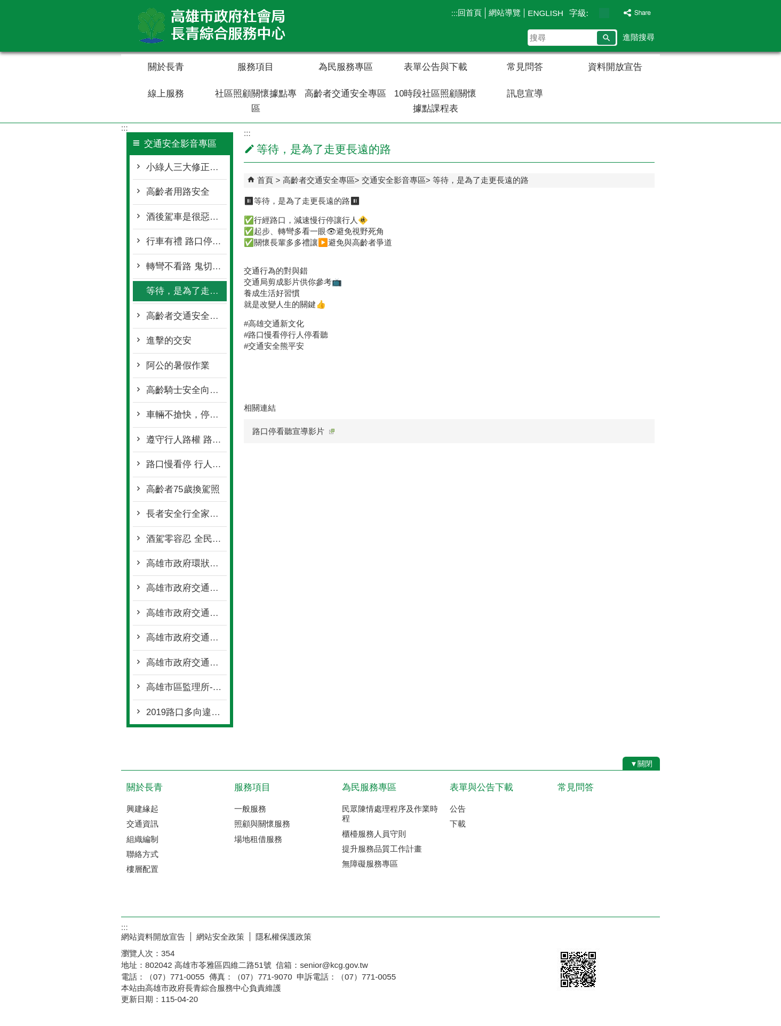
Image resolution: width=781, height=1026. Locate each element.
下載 (458, 823)
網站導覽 (505, 12)
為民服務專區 (345, 67)
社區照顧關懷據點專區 (256, 101)
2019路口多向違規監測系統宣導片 (186, 712)
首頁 (265, 180)
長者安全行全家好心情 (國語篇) (186, 514)
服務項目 (255, 67)
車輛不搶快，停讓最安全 (186, 415)
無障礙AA (621, 935)
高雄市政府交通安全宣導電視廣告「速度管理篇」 (186, 588)
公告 (458, 808)
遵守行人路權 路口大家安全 (186, 440)
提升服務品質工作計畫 (382, 848)
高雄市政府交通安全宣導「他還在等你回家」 (186, 637)
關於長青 (166, 67)
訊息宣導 (525, 94)
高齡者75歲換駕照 (183, 489)
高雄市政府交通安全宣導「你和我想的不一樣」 (186, 613)
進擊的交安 (169, 340)
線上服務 (166, 94)
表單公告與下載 (435, 67)
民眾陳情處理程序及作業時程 (390, 813)
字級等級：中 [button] (604, 13)
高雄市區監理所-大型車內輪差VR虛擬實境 (186, 687)
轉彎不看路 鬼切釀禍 (186, 266)
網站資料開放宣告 (153, 936)
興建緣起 (142, 808)
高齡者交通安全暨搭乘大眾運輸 (186, 316)
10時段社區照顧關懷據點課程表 (435, 101)
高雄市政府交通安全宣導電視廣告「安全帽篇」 (186, 663)
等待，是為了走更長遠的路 (186, 291)
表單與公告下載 (481, 787)
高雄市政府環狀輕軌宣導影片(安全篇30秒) (186, 563)
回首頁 (470, 12)
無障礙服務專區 (370, 863)
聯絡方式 (142, 854)
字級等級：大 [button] (615, 13)
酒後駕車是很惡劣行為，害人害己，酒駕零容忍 (186, 217)
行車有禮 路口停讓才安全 (186, 241)
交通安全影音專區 (394, 180)
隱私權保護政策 (284, 936)
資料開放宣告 (615, 67)
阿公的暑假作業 (178, 365)
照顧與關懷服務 (262, 823)
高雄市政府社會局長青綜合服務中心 (211, 26)
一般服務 (250, 808)
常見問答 (525, 67)
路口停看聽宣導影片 (293, 431)
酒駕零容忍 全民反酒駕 (186, 539)
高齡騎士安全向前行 (186, 390)
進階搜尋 (639, 37)
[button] (606, 38)
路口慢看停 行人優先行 (186, 464)
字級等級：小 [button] (592, 13)
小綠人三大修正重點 (186, 167)
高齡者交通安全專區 (345, 94)
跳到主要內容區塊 (5, 5)
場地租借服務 (258, 839)
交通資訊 (142, 823)
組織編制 (142, 839)
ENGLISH (545, 13)
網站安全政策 (220, 936)
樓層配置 (142, 868)
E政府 (568, 935)
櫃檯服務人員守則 (374, 833)
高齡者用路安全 (178, 192)
